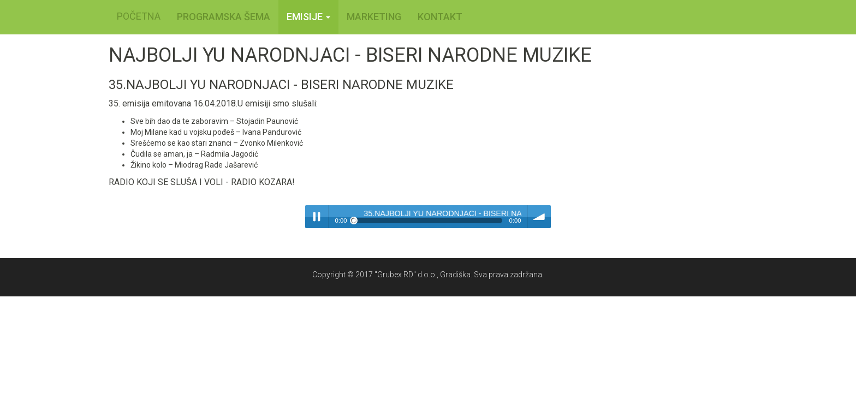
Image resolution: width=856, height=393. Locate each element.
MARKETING (374, 16)
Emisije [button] (308, 16)
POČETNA (138, 16)
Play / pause (316, 216)
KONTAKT (440, 16)
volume (539, 216)
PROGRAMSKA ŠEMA (223, 16)
